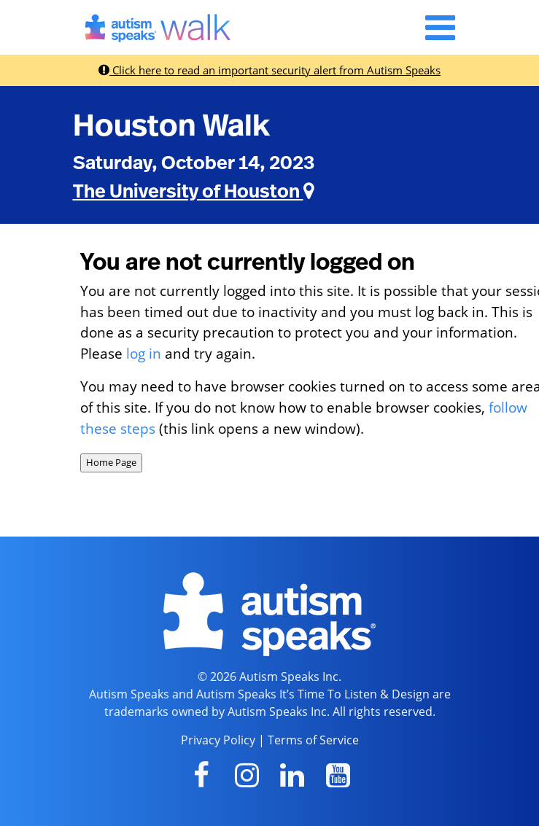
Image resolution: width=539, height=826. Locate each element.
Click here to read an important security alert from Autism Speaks (269, 70)
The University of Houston (193, 191)
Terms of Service (313, 740)
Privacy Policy (218, 740)
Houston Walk (171, 126)
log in (143, 353)
